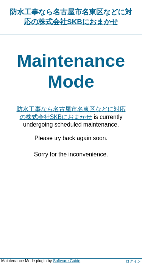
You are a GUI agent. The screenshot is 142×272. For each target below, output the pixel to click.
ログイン (133, 261)
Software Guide (66, 261)
